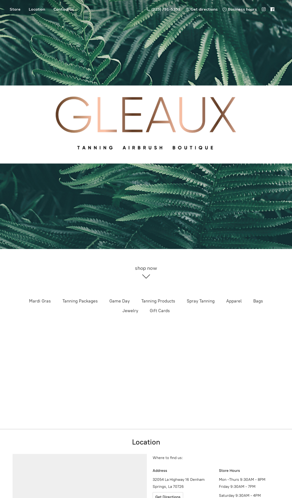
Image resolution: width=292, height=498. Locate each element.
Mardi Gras (40, 301)
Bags (258, 301)
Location (37, 9)
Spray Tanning (201, 301)
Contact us (63, 9)
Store (15, 9)
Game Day (119, 301)
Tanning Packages (80, 301)
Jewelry (130, 310)
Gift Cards (160, 310)
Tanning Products (158, 301)
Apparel (234, 301)
